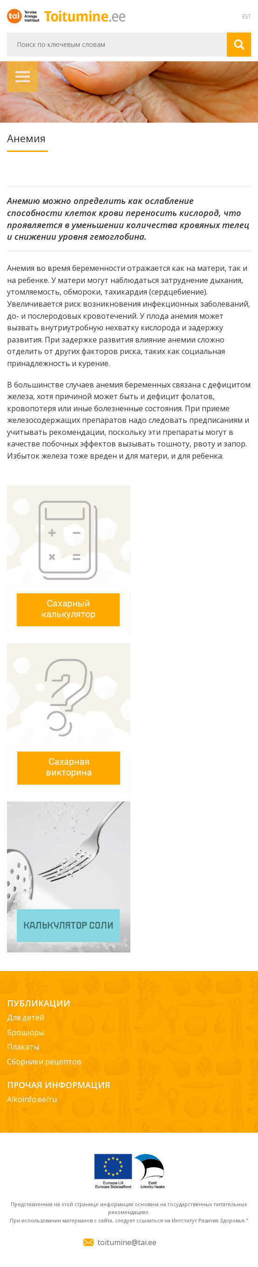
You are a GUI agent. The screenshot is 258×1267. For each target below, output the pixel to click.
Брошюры (25, 1032)
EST (246, 16)
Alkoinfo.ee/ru (32, 1099)
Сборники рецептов (44, 1062)
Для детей (25, 1017)
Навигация (22, 76)
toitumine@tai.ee (126, 1242)
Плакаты (23, 1047)
